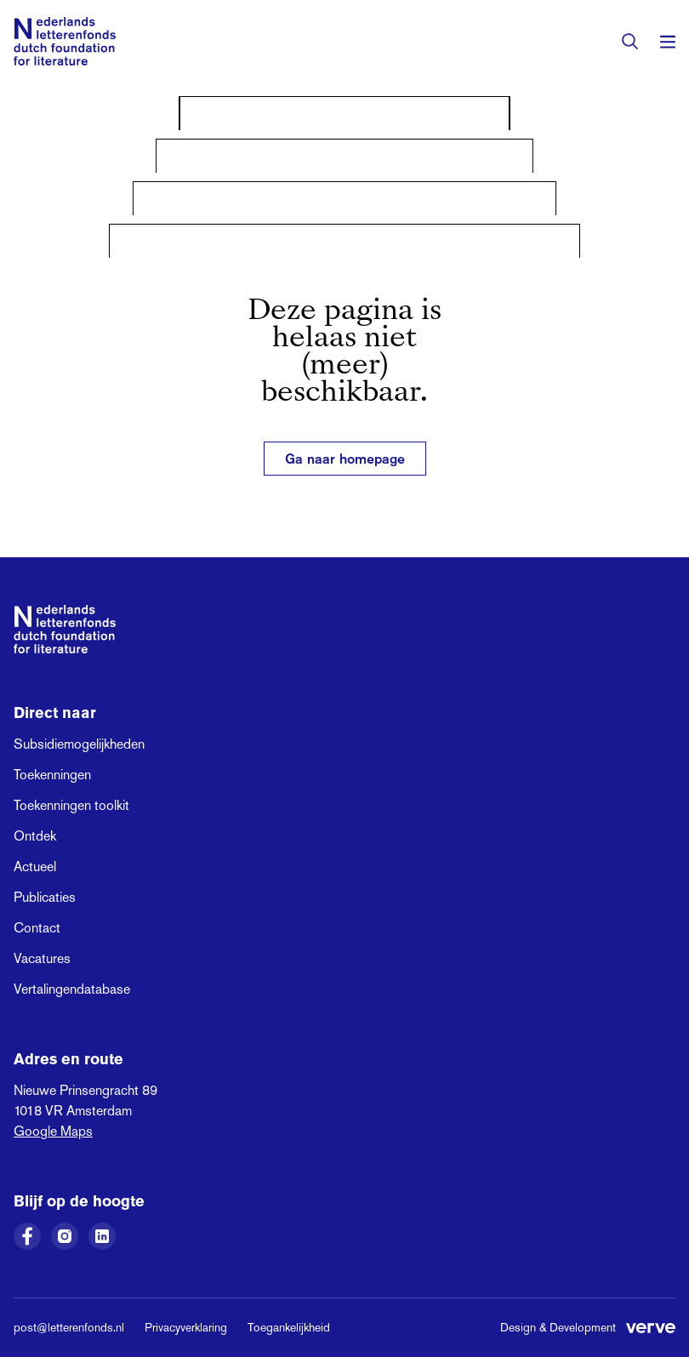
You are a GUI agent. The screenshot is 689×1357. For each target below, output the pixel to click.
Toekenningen (52, 775)
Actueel (35, 866)
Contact (37, 928)
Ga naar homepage (345, 458)
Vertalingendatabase (72, 989)
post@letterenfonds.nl (69, 1327)
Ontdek (35, 836)
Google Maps (53, 1131)
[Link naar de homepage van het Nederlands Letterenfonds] (65, 41)
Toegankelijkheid (289, 1327)
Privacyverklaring (186, 1327)
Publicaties (45, 897)
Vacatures (42, 958)
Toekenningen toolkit (71, 805)
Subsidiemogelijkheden (79, 744)
